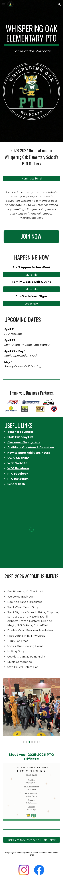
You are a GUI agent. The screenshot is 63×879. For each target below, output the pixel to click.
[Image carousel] (31, 710)
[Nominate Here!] (31, 178)
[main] (31, 38)
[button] (3, 4)
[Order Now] (31, 303)
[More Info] (31, 274)
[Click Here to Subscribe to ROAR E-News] (31, 840)
